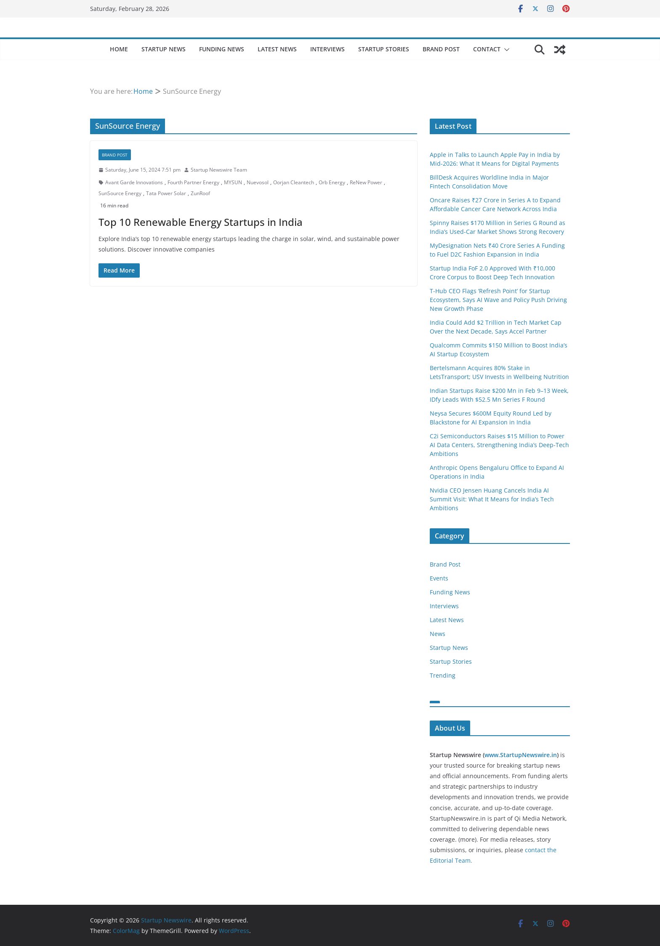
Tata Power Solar (166, 193)
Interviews (327, 49)
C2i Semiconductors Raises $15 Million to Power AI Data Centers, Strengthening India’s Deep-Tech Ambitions (499, 445)
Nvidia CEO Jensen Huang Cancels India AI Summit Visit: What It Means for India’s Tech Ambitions (492, 499)
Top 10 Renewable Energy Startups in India (200, 222)
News (437, 634)
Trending (442, 675)
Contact (486, 49)
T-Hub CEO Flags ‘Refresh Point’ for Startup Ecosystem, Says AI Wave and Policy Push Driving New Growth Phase (498, 300)
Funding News (221, 49)
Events (439, 578)
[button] (505, 49)
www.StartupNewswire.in (520, 755)
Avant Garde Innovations (134, 182)
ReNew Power (366, 182)
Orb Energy (332, 182)
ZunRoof (200, 193)
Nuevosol (258, 182)
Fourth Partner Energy (193, 182)
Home (119, 49)
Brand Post (441, 49)
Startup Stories (383, 49)
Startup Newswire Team (219, 169)
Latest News (277, 49)
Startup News (163, 49)
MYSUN (233, 182)
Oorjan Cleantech (293, 182)
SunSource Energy (119, 193)
